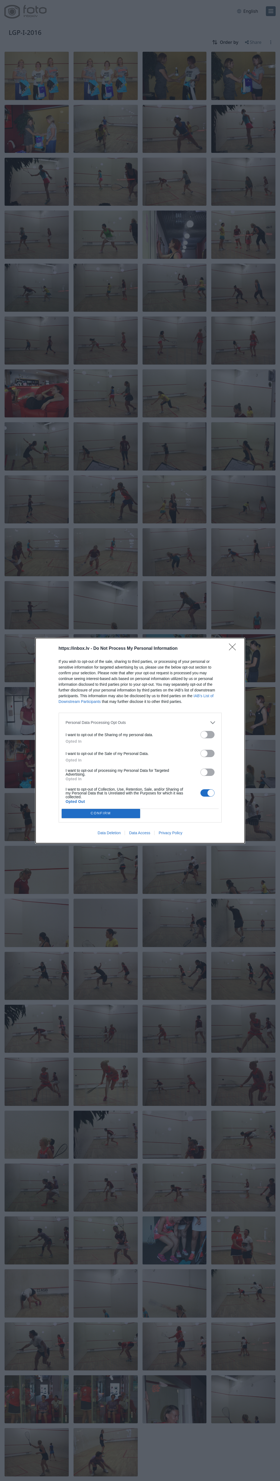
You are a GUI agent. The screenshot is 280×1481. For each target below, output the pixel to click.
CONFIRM (101, 813)
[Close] (234, 649)
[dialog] (140, 740)
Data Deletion (109, 833)
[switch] (207, 734)
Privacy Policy (170, 833)
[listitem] (140, 723)
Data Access (139, 833)
